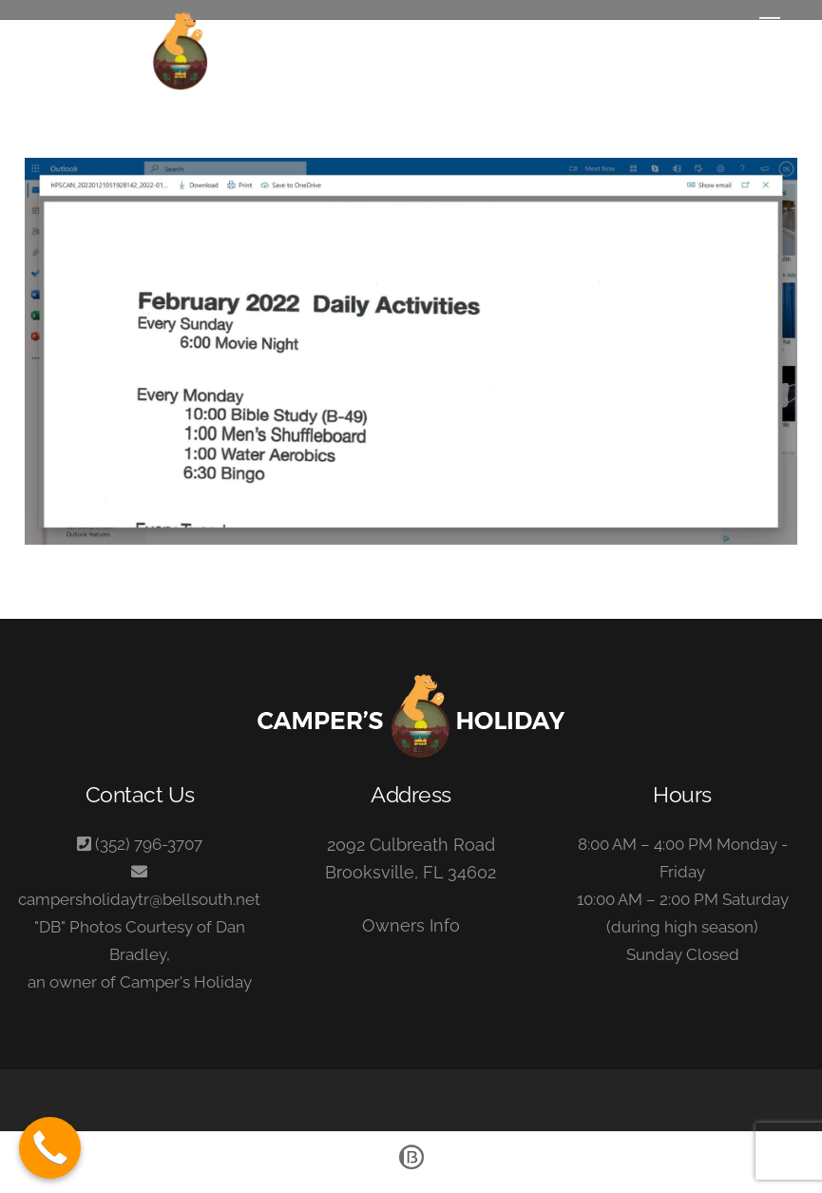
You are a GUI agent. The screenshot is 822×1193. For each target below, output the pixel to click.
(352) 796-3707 (148, 844)
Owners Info (411, 925)
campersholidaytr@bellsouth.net (139, 899)
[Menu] (770, 26)
